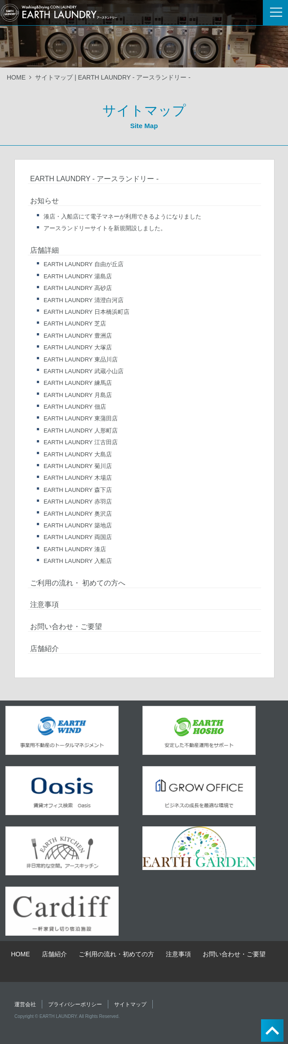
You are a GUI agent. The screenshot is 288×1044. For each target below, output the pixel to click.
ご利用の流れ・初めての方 (116, 954)
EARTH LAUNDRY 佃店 (75, 406)
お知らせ (44, 201)
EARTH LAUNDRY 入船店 (78, 561)
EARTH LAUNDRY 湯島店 (78, 276)
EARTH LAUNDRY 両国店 (78, 537)
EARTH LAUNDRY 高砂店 (78, 288)
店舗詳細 (44, 250)
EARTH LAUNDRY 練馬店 (78, 382)
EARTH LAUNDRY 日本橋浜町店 (86, 311)
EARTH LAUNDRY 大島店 (78, 454)
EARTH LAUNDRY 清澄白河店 (84, 300)
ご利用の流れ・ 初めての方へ (77, 583)
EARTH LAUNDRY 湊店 (75, 549)
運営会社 (25, 1004)
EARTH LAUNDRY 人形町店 (81, 430)
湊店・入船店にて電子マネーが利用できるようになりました (122, 216)
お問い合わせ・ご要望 (66, 626)
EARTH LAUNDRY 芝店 (75, 323)
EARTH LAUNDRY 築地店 (78, 525)
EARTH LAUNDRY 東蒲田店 (81, 418)
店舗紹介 (44, 648)
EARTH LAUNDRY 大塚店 (78, 347)
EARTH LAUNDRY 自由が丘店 (84, 264)
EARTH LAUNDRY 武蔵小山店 (84, 371)
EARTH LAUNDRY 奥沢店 (78, 513)
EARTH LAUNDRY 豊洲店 (78, 335)
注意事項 (44, 604)
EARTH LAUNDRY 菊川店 (78, 466)
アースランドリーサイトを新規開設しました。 (105, 228)
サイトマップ (130, 1004)
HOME (16, 77)
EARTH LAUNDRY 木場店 (78, 477)
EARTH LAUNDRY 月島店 (78, 395)
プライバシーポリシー (75, 1004)
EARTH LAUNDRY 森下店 (78, 489)
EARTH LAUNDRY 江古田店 (81, 442)
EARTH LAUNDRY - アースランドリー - (94, 179)
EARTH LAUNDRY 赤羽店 (78, 501)
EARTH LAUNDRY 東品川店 (81, 359)
